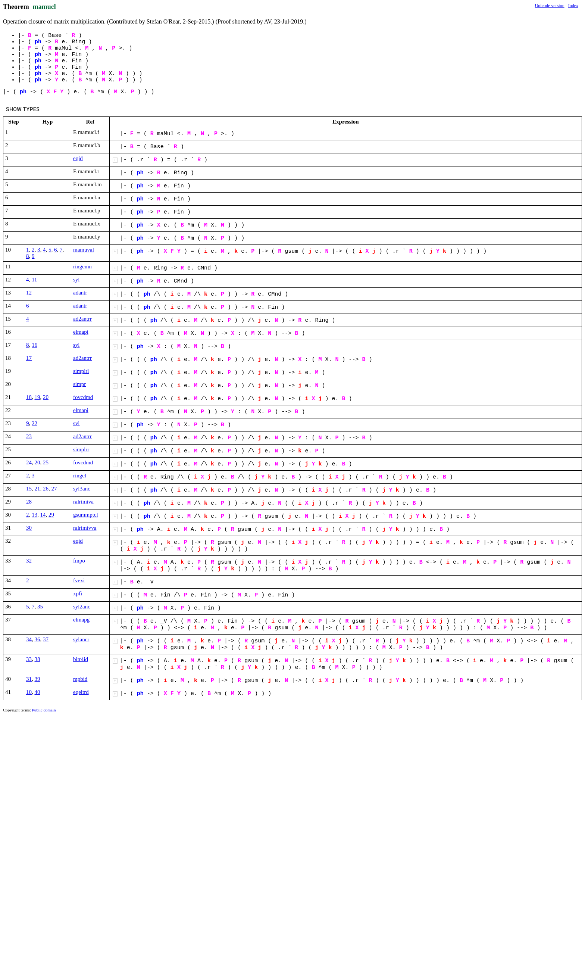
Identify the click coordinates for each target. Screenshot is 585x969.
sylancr (81, 639)
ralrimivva (84, 528)
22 (34, 423)
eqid (78, 158)
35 (40, 607)
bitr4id (80, 659)
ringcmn (82, 266)
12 (29, 293)
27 (54, 489)
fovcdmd (83, 397)
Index (573, 5)
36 (37, 639)
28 (29, 502)
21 (37, 489)
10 (29, 692)
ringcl (79, 476)
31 (29, 679)
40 (37, 692)
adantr (80, 293)
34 (29, 639)
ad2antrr (82, 319)
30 (29, 528)
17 (29, 358)
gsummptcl (85, 515)
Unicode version (549, 5)
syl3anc (81, 489)
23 (29, 436)
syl (76, 280)
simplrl (81, 371)
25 (46, 462)
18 (29, 397)
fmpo (79, 561)
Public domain (44, 710)
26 (46, 489)
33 (29, 659)
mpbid (80, 679)
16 (34, 345)
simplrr (81, 449)
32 (29, 561)
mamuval (83, 250)
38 (37, 659)
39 (37, 679)
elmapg (81, 620)
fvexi (79, 580)
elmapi (80, 332)
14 (43, 515)
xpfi (77, 593)
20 (46, 397)
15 (29, 489)
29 (51, 515)
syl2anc (81, 607)
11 (34, 280)
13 (34, 515)
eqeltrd (81, 692)
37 (46, 639)
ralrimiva (83, 502)
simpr (79, 384)
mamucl (44, 6)
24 (29, 462)
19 (37, 397)
